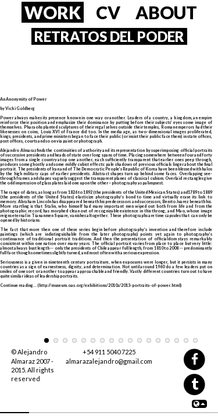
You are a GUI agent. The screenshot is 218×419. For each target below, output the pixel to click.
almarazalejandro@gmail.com (109, 361)
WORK (52, 12)
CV (108, 12)
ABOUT (166, 12)
